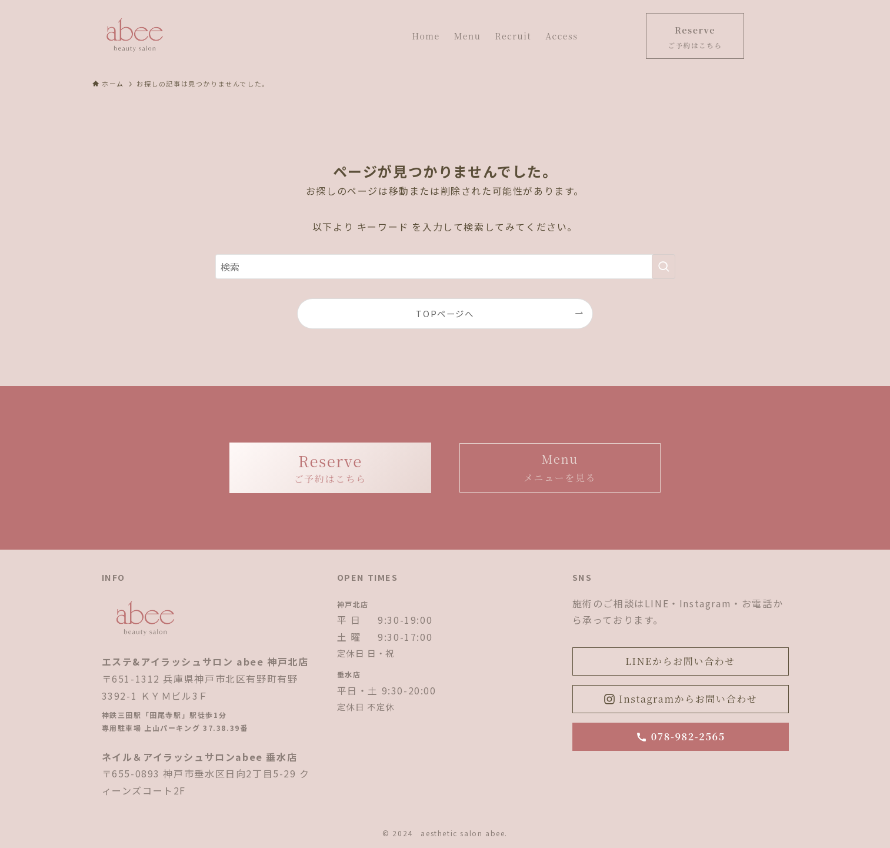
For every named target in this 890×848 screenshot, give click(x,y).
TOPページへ (445, 313)
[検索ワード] (445, 266)
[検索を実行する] (663, 266)
